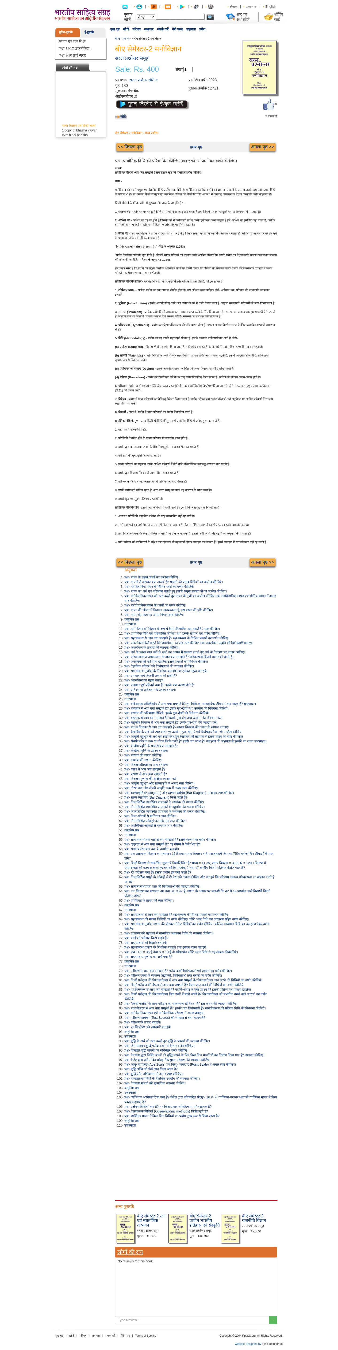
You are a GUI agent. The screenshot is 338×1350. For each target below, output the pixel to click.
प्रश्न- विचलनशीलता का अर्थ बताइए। (146, 764)
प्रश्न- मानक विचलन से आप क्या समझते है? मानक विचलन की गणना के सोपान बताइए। (176, 727)
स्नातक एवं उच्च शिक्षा (72, 41)
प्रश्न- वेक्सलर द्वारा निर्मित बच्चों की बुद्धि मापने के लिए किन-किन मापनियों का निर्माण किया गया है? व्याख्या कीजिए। (194, 1055)
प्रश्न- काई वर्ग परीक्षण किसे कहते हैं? (146, 938)
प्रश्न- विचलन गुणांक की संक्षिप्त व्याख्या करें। (150, 779)
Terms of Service (145, 1335)
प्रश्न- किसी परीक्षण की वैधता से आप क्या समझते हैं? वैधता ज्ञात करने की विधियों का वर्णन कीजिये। (184, 985)
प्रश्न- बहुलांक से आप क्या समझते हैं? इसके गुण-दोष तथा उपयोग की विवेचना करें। (173, 718)
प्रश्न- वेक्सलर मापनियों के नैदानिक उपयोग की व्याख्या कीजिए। (162, 1078)
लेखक (233, 6)
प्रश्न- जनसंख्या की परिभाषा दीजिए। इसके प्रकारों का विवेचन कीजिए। (166, 661)
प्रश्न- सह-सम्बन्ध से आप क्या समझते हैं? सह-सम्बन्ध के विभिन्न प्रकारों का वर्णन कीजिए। (176, 638)
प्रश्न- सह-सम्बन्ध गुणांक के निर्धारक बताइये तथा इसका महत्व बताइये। (165, 671)
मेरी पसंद (177, 29)
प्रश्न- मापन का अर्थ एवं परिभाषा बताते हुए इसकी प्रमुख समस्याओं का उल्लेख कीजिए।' (175, 591)
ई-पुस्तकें (89, 32)
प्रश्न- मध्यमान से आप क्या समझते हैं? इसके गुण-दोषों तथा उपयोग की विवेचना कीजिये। (176, 708)
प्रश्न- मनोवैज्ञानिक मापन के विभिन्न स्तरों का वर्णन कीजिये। (159, 586)
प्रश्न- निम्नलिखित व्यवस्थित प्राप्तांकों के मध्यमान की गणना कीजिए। (164, 811)
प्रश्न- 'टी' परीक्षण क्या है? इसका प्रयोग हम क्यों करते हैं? (157, 872)
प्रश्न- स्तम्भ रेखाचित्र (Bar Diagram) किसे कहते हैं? (155, 797)
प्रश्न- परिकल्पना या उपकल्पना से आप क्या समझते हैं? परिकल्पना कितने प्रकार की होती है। (178, 657)
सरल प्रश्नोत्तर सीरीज (143, 80)
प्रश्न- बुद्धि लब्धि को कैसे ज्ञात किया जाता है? (151, 1069)
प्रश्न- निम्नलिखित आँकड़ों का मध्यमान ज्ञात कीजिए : (155, 821)
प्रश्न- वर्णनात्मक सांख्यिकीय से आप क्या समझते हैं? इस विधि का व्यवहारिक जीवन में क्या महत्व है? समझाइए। (190, 704)
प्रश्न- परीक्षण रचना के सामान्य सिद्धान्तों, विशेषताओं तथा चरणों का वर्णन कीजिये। (173, 975)
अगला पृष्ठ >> (262, 146)
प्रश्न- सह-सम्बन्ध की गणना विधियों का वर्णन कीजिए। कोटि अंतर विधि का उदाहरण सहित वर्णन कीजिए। (186, 919)
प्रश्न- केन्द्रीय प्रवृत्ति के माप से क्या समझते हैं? (151, 746)
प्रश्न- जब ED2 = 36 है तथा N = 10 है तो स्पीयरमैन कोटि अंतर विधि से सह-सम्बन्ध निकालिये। (181, 952)
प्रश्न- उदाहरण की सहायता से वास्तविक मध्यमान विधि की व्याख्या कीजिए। (168, 933)
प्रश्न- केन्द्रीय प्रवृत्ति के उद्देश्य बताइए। (146, 750)
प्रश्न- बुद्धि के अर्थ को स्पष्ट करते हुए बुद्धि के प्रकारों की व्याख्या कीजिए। (167, 1041)
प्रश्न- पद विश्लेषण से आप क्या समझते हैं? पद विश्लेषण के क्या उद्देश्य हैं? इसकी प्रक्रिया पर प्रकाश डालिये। (187, 989)
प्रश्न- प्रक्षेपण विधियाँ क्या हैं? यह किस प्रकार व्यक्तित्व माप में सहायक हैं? (168, 1106)
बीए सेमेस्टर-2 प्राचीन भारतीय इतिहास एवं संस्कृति (204, 1221)
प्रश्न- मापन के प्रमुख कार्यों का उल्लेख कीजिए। (151, 577)
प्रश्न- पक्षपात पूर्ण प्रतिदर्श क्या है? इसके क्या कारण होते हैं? (159, 685)
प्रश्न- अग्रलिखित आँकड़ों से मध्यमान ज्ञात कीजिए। (153, 825)
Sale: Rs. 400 (137, 69)
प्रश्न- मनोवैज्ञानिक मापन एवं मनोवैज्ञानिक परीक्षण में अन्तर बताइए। (164, 1013)
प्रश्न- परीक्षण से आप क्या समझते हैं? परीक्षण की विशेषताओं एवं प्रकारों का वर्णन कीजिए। (178, 971)
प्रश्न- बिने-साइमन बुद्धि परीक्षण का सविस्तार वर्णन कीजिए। (159, 1046)
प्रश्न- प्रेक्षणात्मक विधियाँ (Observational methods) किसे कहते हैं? (166, 1111)
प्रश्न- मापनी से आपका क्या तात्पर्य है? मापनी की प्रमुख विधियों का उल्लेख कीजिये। (173, 582)
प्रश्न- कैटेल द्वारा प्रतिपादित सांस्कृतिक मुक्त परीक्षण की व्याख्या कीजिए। (167, 1060)
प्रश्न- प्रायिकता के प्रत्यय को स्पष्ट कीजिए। (149, 900)
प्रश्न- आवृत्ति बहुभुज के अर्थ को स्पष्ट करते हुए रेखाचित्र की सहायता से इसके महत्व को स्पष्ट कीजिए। (183, 736)
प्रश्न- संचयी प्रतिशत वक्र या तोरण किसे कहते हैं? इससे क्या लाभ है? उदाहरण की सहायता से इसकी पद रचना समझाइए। (195, 741)
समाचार (149, 29)
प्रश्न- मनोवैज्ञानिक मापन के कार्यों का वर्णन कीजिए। (155, 605)
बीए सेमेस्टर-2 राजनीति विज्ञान (254, 1218)
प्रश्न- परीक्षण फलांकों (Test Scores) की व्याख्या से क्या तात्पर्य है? (164, 1017)
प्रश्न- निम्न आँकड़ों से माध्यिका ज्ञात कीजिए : (150, 816)
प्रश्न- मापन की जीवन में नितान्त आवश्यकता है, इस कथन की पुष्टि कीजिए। (168, 610)
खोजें (126, 29)
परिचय (136, 29)
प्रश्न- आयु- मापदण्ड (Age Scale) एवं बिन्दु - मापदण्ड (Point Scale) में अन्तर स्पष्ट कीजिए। (180, 1064)
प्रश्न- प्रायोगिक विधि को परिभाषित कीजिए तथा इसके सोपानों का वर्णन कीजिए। (172, 633)
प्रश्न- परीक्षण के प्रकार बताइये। (142, 1022)
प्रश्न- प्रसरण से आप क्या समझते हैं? (145, 774)
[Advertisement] (196, 1163)
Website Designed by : (249, 1344)
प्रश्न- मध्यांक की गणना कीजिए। (143, 755)
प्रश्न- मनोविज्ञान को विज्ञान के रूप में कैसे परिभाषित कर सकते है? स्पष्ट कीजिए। (172, 629)
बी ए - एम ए (122, 38)
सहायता (191, 29)
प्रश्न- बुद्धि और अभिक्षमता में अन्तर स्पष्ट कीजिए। (153, 1074)
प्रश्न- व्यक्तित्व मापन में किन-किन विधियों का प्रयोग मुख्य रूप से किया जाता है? (171, 1116)
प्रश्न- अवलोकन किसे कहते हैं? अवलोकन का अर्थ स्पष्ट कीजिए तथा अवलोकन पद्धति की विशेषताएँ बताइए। (188, 643)
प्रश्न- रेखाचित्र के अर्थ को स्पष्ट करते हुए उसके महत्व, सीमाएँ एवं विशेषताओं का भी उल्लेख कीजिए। (183, 732)
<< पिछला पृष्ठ (130, 146)
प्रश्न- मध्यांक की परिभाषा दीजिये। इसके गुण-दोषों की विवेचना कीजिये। (166, 713)
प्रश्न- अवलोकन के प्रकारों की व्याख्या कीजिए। (152, 647)
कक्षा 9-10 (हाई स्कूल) (72, 55)
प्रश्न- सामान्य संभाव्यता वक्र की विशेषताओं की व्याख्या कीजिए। (162, 886)
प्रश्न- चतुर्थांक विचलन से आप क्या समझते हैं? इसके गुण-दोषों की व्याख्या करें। (171, 722)
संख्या (179, 69)
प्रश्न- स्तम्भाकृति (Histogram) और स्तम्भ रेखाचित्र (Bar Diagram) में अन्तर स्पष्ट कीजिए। (179, 793)
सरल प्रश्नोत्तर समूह (132, 58)
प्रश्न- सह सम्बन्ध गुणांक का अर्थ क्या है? (148, 957)
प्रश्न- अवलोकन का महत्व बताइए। (144, 680)
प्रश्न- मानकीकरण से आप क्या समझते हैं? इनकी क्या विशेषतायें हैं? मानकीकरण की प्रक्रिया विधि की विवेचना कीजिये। (195, 1008)
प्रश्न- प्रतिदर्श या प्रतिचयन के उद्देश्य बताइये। (150, 690)
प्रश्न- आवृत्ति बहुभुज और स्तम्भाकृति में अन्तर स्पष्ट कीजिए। (159, 783)
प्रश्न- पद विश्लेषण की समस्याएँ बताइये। (147, 1027)
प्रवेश (202, 29)
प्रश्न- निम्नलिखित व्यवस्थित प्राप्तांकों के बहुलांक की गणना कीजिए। (164, 807)
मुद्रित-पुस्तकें (66, 32)
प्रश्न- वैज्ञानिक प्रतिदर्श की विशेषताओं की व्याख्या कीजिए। (159, 666)
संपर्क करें (163, 29)
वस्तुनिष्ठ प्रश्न (131, 619)
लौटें (123, 117)
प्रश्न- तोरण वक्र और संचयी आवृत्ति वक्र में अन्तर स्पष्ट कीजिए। (161, 788)
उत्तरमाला (130, 624)
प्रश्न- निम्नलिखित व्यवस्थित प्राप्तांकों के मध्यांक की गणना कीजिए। (164, 802)
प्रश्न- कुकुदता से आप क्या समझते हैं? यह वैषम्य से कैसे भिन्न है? (162, 844)
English (270, 6)
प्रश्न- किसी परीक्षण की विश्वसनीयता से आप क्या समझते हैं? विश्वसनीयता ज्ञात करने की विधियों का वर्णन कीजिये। (193, 980)
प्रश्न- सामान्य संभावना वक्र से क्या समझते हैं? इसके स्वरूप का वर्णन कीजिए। (170, 839)
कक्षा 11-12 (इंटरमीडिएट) (75, 48)
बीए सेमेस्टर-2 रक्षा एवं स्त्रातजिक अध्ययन (151, 1221)
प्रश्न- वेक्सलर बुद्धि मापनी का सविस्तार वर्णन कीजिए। (156, 1050)
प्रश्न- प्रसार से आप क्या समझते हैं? (144, 769)
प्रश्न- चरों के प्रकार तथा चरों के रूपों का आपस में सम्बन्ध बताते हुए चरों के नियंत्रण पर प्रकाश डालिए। (184, 652)
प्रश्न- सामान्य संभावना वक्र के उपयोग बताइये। (151, 849)
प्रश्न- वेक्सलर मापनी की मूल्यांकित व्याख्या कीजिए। (155, 1083)
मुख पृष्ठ (114, 29)
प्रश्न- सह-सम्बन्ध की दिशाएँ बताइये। (145, 943)
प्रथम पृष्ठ (196, 147)
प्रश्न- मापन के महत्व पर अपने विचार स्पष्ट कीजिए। (154, 615)
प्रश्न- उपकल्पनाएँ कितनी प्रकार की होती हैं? (150, 675)
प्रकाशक (251, 6)
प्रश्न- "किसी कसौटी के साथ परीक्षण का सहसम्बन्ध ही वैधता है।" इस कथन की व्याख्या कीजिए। (180, 1003)
